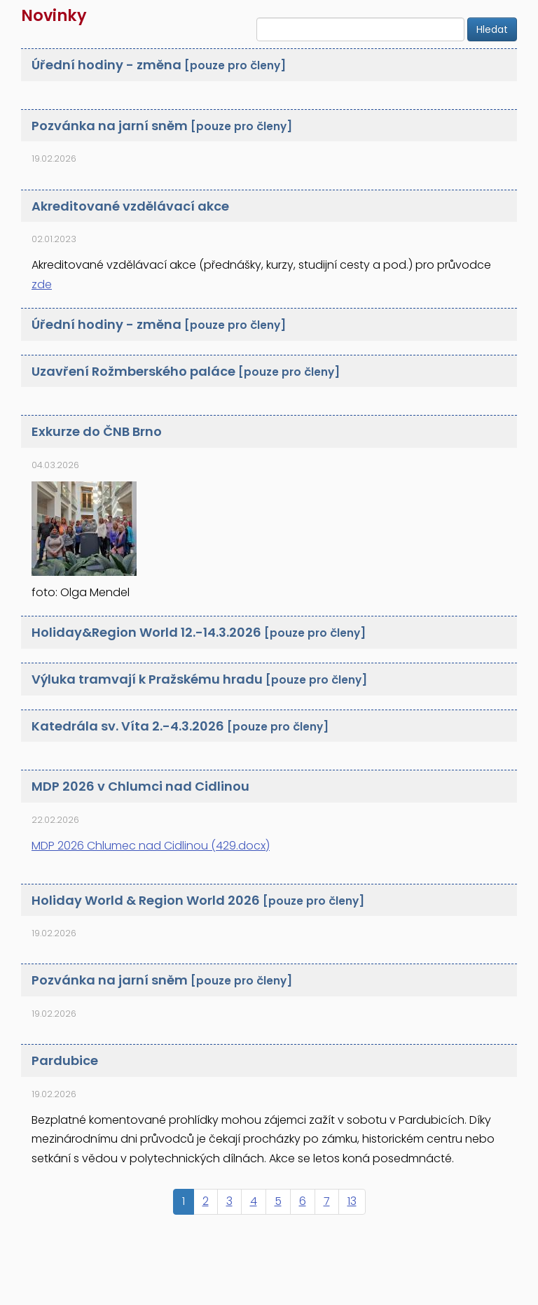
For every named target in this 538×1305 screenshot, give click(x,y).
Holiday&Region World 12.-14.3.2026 (199, 632)
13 (352, 1201)
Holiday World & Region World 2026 (198, 900)
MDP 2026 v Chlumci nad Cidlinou (140, 786)
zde (42, 284)
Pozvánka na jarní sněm (162, 125)
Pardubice (65, 1060)
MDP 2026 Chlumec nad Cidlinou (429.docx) (151, 846)
